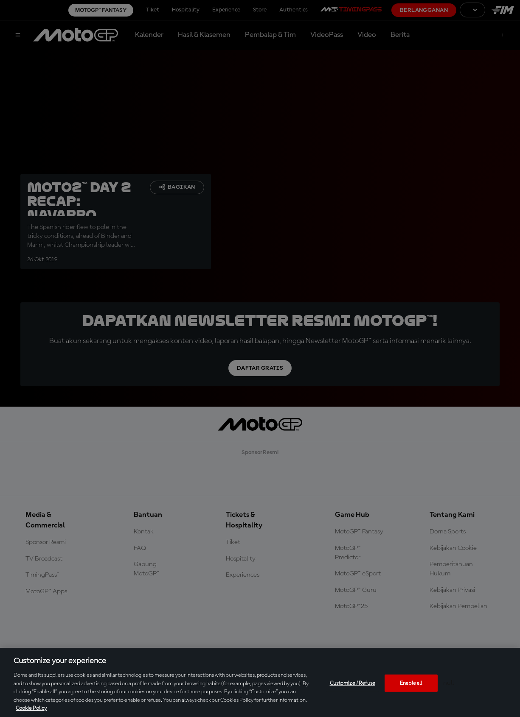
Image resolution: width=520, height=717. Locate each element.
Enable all (411, 683)
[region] (260, 682)
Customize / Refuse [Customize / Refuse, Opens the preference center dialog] (352, 683)
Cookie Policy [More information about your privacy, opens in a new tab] (31, 708)
